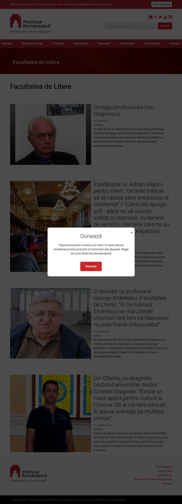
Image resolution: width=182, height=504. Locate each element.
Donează (91, 266)
